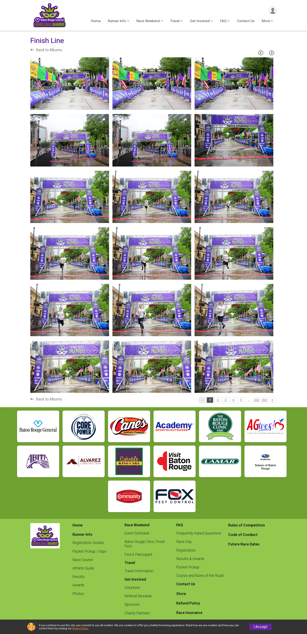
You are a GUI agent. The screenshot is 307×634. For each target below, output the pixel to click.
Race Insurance (189, 613)
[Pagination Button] (272, 400)
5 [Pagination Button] (241, 400)
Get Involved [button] (200, 21)
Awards (78, 585)
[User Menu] (273, 10)
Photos (78, 594)
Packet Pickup (187, 567)
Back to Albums (46, 50)
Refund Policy (188, 603)
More (266, 21)
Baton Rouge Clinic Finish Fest (144, 544)
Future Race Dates (243, 544)
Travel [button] (175, 21)
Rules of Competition (246, 525)
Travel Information (139, 571)
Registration (186, 550)
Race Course (82, 560)
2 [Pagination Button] (218, 400)
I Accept (260, 627)
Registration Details (88, 543)
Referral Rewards (138, 596)
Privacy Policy (80, 628)
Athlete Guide (83, 568)
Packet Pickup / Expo (89, 551)
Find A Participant (138, 554)
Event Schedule (136, 533)
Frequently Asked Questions (198, 533)
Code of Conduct (243, 535)
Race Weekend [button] (148, 21)
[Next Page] (272, 53)
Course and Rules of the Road (199, 576)
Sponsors (132, 604)
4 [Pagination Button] (233, 400)
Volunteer (132, 588)
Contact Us (246, 21)
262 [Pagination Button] (256, 400)
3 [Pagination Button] (225, 400)
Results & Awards (190, 559)
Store (181, 594)
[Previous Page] (261, 53)
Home (96, 21)
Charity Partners (137, 613)
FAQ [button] (223, 21)
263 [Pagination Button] (264, 400)
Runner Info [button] (117, 21)
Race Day (184, 542)
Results (78, 577)
